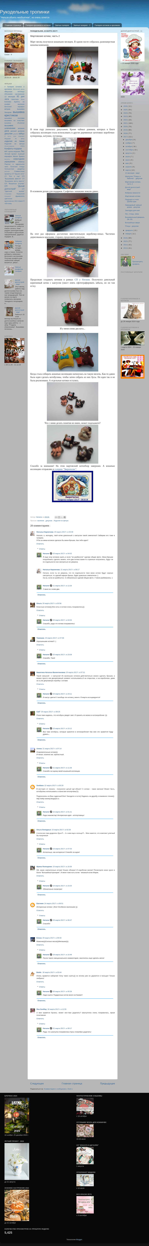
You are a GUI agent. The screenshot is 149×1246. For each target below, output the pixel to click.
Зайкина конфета (18, 242)
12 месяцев (9, 97)
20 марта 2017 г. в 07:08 (54, 638)
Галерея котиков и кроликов (107, 25)
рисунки (7, 171)
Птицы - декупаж (132, 226)
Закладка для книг (132, 210)
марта (128, 170)
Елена (39, 938)
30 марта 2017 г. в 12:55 (56, 1009)
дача (6, 131)
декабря (129, 140)
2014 (125, 245)
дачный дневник (17, 131)
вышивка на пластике (14, 120)
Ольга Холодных (43, 830)
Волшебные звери (132, 223)
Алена (39, 749)
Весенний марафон (14, 107)
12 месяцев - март (132, 173)
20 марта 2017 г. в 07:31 (75, 672)
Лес (22, 151)
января (128, 234)
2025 (125, 110)
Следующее (37, 1083)
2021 (125, 123)
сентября (129, 150)
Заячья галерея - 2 (81, 25)
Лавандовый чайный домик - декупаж (133, 206)
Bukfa (39, 972)
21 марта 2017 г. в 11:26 (62, 768)
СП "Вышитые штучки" (14, 184)
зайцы (21, 133)
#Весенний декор (18, 89)
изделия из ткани (14, 141)
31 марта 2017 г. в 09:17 (62, 1028)
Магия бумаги (18, 156)
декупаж (49, 521)
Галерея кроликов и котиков (38, 25)
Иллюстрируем (9, 146)
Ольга (39, 603)
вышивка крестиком (14, 113)
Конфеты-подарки (13, 148)
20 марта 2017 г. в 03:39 (63, 532)
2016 (125, 238)
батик (22, 99)
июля (127, 157)
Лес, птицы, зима (132, 214)
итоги (22, 146)
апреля (128, 167)
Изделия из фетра (61, 521)
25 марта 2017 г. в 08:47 (62, 920)
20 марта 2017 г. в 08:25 (50, 712)
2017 (125, 137)
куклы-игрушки (14, 151)
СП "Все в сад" (12, 176)
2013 (125, 248)
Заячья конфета (18, 217)
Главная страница (13, 25)
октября (128, 146)
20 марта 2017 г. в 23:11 (62, 694)
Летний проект (10, 154)
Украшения (20, 194)
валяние (41, 521)
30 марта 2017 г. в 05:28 (62, 991)
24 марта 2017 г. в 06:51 (53, 903)
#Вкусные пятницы (14, 92)
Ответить (40, 544)
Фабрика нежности (132, 193)
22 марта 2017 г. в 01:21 (62, 812)
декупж (15, 134)
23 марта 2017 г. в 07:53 (62, 849)
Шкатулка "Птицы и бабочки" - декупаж (133, 177)
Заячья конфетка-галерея (19, 269)
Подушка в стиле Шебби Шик (132, 201)
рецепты (21, 169)
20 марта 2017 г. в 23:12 (62, 728)
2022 (125, 120)
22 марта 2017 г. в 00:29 (53, 785)
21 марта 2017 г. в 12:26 (62, 586)
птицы (22, 167)
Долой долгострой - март (19, 282)
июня (127, 160)
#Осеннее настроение (14, 94)
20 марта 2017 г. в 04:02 (62, 554)
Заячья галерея (62, 25)
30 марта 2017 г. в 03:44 (52, 972)
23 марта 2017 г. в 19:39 (62, 867)
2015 (125, 241)
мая (127, 163)
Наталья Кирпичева (44, 532)
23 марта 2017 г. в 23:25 (62, 886)
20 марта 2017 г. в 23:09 (62, 655)
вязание (21, 128)
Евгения (40, 903)
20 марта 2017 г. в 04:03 (62, 620)
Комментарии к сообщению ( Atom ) (58, 1089)
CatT (38, 712)
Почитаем (13, 167)
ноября (128, 143)
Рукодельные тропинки (24, 12)
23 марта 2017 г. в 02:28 (61, 830)
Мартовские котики (132, 196)
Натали (46, 554)
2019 (125, 130)
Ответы (42, 549)
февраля (129, 230)
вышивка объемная (14, 123)
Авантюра (14, 99)
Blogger (79, 1239)
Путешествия (9, 169)
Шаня (20, 201)
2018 (125, 133)
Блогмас (7, 102)
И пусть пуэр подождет (14, 136)
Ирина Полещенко (44, 867)
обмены (21, 162)
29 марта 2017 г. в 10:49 (62, 955)
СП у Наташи (82, 279)
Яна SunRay (41, 1009)
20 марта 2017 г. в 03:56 (51, 603)
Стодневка (7, 194)
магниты (7, 159)
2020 (125, 126)
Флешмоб (7, 196)
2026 (125, 106)
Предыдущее (107, 1083)
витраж (7, 109)
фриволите (20, 196)
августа (128, 153)
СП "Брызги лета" (18, 174)
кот (5, 151)
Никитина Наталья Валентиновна (50, 672)
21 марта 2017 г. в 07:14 (52, 749)
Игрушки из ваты (14, 139)
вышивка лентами (14, 118)
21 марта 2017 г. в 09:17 (70, 570)
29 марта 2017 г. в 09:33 (52, 938)
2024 (125, 113)
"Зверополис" (65, 469)
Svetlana (40, 785)
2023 (125, 116)
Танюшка (40, 638)
